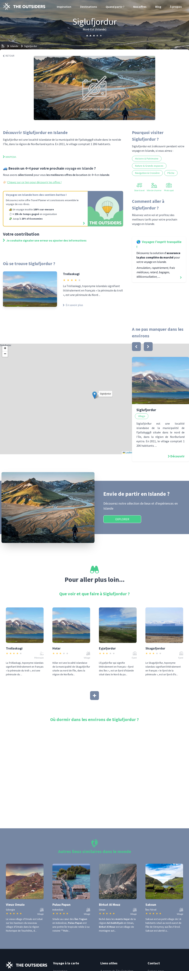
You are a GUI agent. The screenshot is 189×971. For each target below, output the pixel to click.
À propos (176, 6)
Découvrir (177, 456)
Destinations (88, 6)
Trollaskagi (71, 274)
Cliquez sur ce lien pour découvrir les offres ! (34, 182)
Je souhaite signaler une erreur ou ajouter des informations (45, 240)
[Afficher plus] (94, 695)
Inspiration (64, 6)
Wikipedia (9, 157)
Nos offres (139, 6)
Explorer (122, 519)
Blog (158, 6)
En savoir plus (73, 305)
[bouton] (136, 346)
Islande (14, 46)
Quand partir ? (115, 6)
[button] (94, 395)
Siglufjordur (30, 46)
